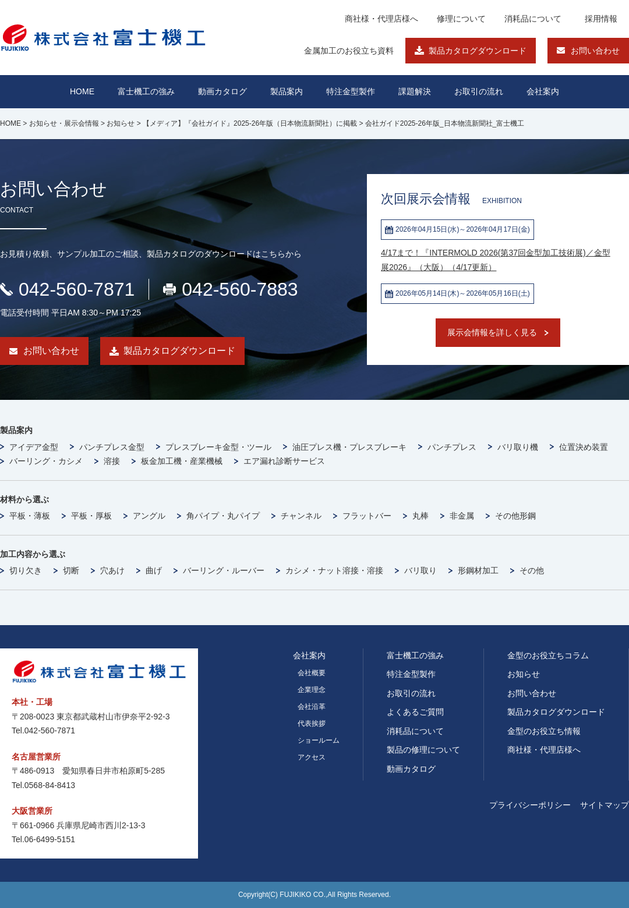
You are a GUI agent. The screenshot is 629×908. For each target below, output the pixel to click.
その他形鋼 (515, 515)
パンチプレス (451, 447)
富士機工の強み (415, 655)
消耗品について (532, 18)
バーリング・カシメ (46, 461)
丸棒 (420, 515)
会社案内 (542, 91)
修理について (461, 18)
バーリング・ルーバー (223, 570)
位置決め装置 (583, 447)
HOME (82, 91)
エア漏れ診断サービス (284, 461)
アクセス (312, 757)
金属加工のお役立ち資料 (349, 50)
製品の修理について (423, 749)
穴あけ (112, 570)
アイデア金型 (33, 447)
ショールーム (319, 740)
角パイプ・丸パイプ (223, 515)
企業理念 (312, 690)
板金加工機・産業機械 (181, 461)
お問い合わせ (595, 50)
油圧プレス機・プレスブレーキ (349, 447)
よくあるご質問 (415, 712)
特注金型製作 (411, 674)
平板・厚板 (91, 515)
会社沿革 (312, 707)
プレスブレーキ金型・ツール (218, 447)
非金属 (462, 515)
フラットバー (366, 515)
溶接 (112, 461)
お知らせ (523, 674)
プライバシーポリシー (530, 805)
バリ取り (420, 570)
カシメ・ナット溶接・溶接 (334, 570)
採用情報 (601, 18)
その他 (532, 570)
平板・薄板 (29, 515)
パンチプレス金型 (111, 447)
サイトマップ (604, 805)
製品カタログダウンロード (477, 50)
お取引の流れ (411, 693)
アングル (149, 515)
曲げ (154, 570)
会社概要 (312, 673)
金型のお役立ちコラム (548, 655)
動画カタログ (222, 91)
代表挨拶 (312, 723)
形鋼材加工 (478, 570)
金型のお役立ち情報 (544, 731)
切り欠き (25, 570)
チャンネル (301, 515)
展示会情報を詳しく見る (492, 332)
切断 (71, 570)
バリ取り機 (517, 447)
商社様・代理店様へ (381, 18)
